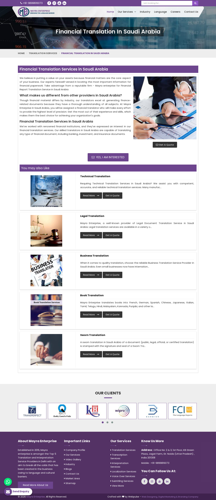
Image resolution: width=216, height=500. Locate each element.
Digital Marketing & (168, 496)
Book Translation (92, 295)
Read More (91, 195)
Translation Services (43, 53)
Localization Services (123, 471)
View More (117, 485)
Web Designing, (150, 496)
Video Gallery (72, 459)
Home (110, 11)
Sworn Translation (92, 335)
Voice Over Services (122, 476)
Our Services (127, 11)
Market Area (72, 478)
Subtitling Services (121, 481)
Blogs (68, 469)
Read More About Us (35, 485)
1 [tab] (103, 422)
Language (160, 11)
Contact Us (191, 11)
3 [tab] (112, 422)
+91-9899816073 (31, 3)
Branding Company (188, 496)
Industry (145, 11)
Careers (175, 11)
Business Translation (94, 256)
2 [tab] (107, 422)
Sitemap (70, 483)
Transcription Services (118, 456)
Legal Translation (92, 216)
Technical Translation (95, 176)
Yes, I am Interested (108, 157)
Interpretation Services (119, 464)
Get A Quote (165, 144)
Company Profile (74, 450)
